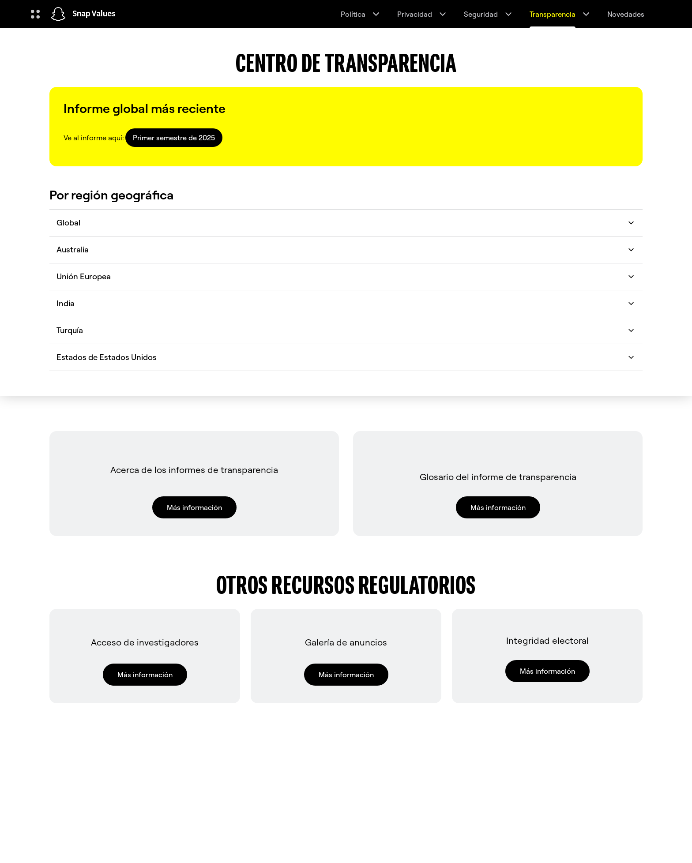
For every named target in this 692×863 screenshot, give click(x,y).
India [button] (346, 303)
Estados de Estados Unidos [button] (346, 357)
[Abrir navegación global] (35, 14)
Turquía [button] (346, 330)
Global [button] (346, 223)
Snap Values (94, 14)
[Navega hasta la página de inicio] (58, 14)
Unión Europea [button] (346, 276)
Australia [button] (346, 249)
